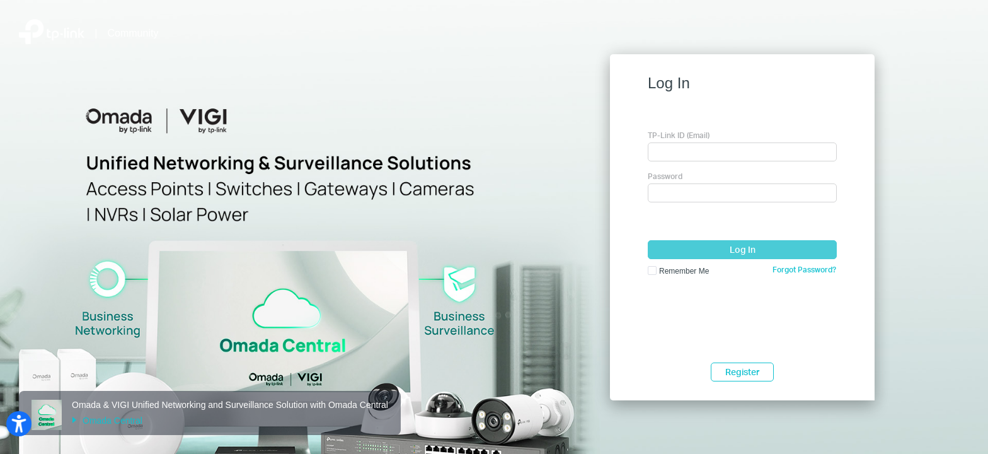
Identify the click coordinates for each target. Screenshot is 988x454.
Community (133, 33)
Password (665, 176)
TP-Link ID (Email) (678, 135)
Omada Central (107, 421)
